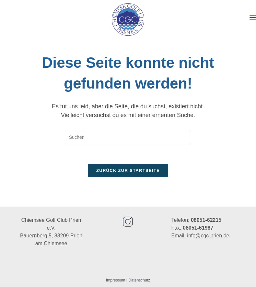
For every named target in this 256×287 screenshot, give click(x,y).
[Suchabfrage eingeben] (128, 137)
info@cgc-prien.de (208, 235)
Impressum (115, 280)
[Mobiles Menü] (253, 17)
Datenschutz (139, 280)
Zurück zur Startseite (128, 170)
